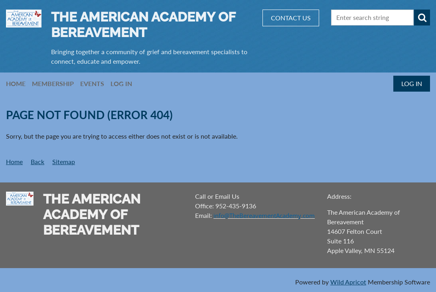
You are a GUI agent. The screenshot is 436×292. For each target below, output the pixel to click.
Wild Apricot (348, 282)
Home (14, 161)
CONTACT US (291, 18)
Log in (411, 83)
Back (37, 161)
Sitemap (63, 161)
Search (422, 17)
